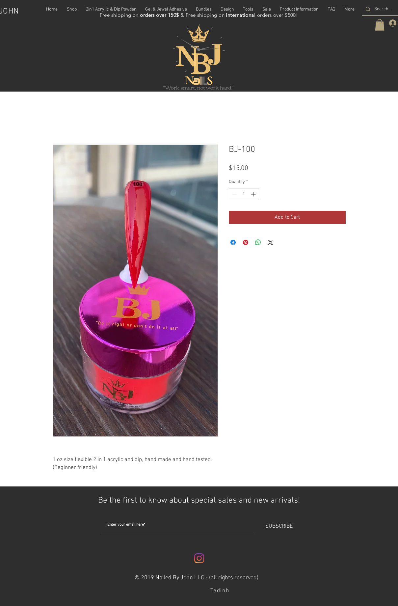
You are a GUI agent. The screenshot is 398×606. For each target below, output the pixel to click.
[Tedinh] (221, 591)
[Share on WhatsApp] (258, 242)
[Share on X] (271, 242)
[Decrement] (234, 194)
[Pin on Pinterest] (246, 242)
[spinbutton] (244, 194)
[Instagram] (199, 558)
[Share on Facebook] (233, 242)
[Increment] (254, 194)
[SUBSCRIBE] (279, 526)
